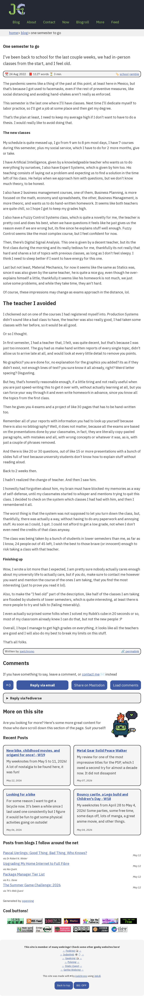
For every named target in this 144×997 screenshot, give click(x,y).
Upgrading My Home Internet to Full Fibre (36, 864)
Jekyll (97, 977)
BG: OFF (81, 986)
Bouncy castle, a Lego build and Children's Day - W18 (102, 797)
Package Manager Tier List (24, 875)
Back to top (63, 986)
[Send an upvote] (8, 686)
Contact (53, 22)
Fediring (70, 951)
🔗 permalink (130, 652)
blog (24, 33)
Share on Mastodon (89, 686)
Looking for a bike (20, 795)
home (13, 33)
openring (28, 902)
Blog (17, 22)
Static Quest (72, 967)
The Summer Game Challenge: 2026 (32, 886)
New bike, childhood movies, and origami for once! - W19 (33, 753)
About (33, 22)
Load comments (125, 686)
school (124, 75)
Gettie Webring (72, 970)
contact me (91, 675)
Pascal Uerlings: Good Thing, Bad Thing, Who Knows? (45, 854)
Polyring (72, 963)
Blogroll (89, 22)
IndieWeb (68, 955)
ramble (134, 75)
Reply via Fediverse (26, 699)
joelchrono (27, 652)
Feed (125, 22)
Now (71, 22)
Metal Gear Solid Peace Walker (102, 751)
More (109, 22)
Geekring (70, 959)
